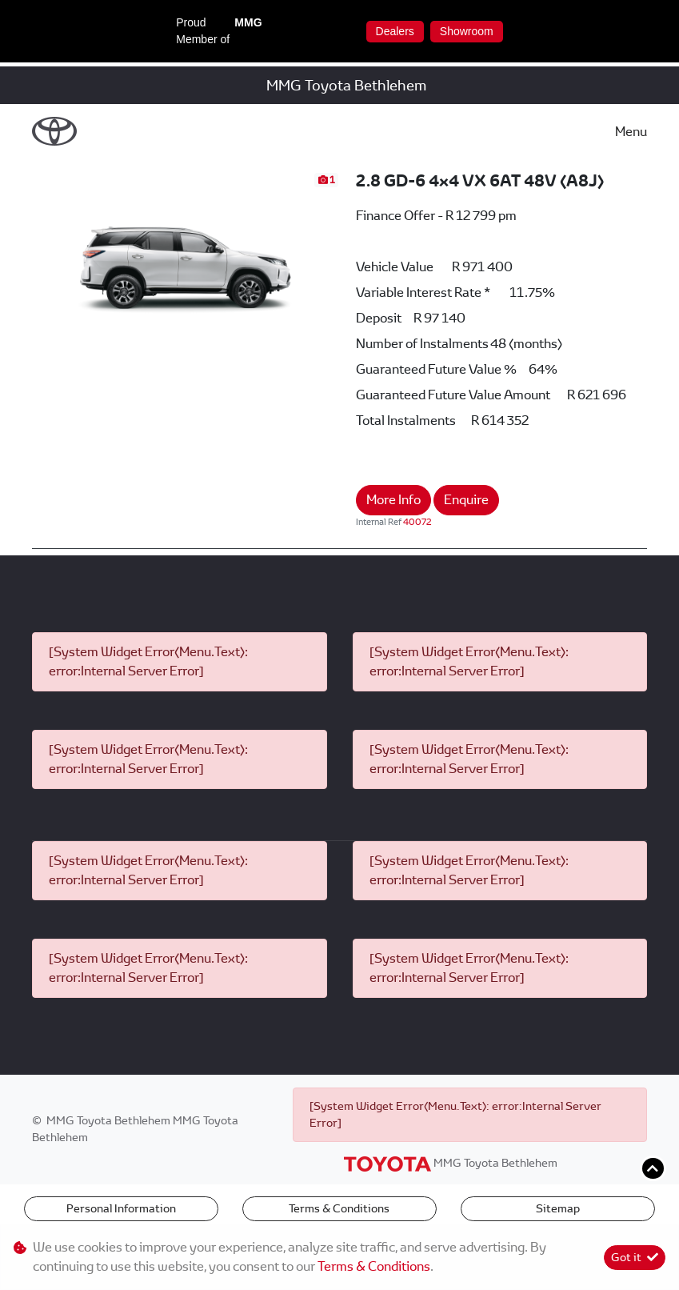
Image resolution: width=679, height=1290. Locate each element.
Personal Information (121, 1208)
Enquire (466, 499)
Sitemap (558, 1208)
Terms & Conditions (339, 1208)
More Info (393, 499)
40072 (417, 521)
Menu (631, 131)
